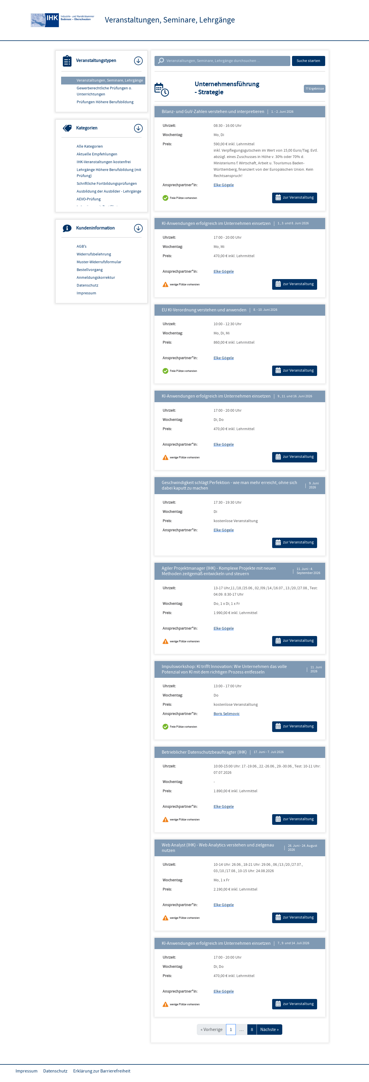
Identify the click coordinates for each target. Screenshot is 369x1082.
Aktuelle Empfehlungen (97, 154)
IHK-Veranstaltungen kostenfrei (104, 162)
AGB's (81, 246)
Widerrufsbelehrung (94, 254)
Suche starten (308, 60)
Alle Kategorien (90, 146)
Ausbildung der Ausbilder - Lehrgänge (109, 191)
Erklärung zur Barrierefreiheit (101, 1071)
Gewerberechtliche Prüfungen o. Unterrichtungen (104, 91)
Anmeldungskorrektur (96, 277)
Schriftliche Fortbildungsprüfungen (107, 183)
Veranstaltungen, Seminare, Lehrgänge (110, 80)
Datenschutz (87, 285)
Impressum (86, 293)
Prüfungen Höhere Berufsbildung (105, 102)
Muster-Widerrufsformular (99, 262)
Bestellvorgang (90, 269)
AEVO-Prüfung (89, 199)
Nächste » (269, 1029)
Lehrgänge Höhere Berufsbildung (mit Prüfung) (109, 172)
